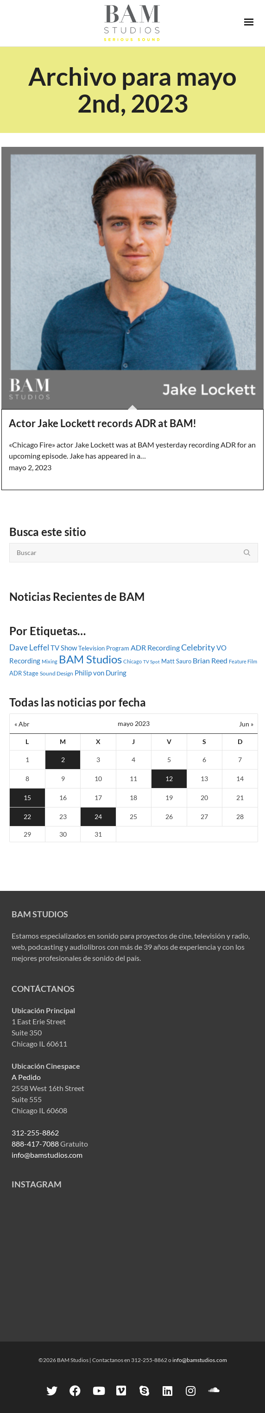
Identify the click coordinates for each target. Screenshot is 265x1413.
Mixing (49, 661)
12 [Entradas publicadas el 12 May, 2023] (169, 778)
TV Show (63, 647)
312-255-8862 (35, 1132)
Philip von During (100, 673)
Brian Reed (210, 660)
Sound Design (56, 673)
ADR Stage (23, 673)
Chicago (132, 661)
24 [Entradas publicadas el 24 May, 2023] (98, 816)
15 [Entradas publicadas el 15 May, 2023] (27, 797)
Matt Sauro (176, 661)
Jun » (246, 724)
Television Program (103, 648)
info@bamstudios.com (47, 1154)
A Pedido (26, 1076)
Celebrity (198, 647)
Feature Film (243, 661)
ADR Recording (155, 647)
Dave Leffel (29, 647)
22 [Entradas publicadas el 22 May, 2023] (27, 816)
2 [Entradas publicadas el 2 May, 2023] (63, 759)
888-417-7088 (35, 1143)
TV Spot (151, 661)
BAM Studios (90, 659)
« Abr (22, 724)
